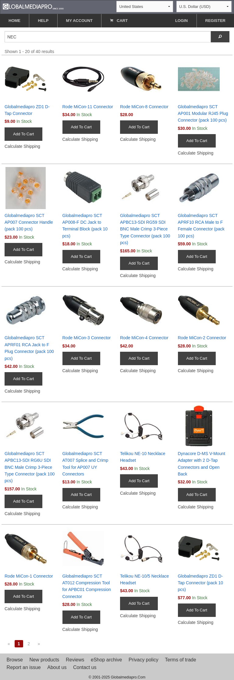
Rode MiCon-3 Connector (86, 337)
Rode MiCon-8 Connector (144, 106)
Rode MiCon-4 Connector (144, 337)
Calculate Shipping (22, 146)
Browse (15, 659)
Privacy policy (143, 659)
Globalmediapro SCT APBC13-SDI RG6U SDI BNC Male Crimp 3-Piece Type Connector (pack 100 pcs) (30, 467)
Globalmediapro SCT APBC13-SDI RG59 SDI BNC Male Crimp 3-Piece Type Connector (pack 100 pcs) (145, 229)
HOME (14, 20)
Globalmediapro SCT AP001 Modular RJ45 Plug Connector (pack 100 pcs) (203, 113)
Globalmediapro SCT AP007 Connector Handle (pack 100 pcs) (29, 222)
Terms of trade (180, 659)
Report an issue (24, 667)
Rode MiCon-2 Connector (202, 337)
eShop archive (106, 659)
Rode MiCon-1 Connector (29, 576)
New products (44, 659)
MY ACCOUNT (79, 20)
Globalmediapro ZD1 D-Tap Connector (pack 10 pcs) (200, 583)
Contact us (84, 667)
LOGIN (181, 20)
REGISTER (215, 20)
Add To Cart (23, 134)
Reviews (75, 659)
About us (56, 667)
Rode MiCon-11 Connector (87, 106)
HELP (43, 20)
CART (119, 20)
